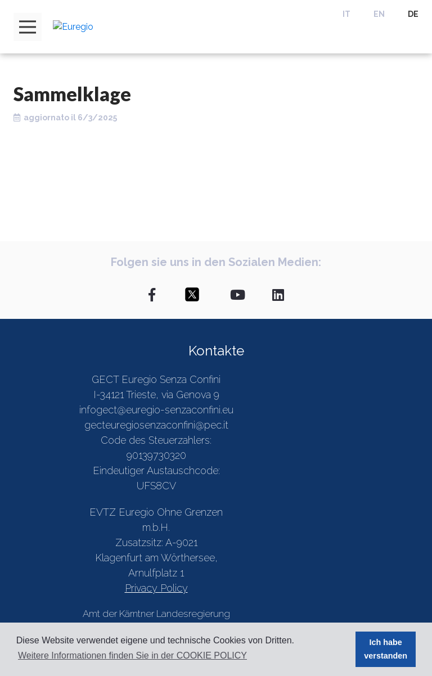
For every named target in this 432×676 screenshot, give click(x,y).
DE (413, 14)
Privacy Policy (156, 588)
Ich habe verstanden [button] (385, 649)
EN (379, 14)
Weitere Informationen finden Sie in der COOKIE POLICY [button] (132, 655)
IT (346, 14)
